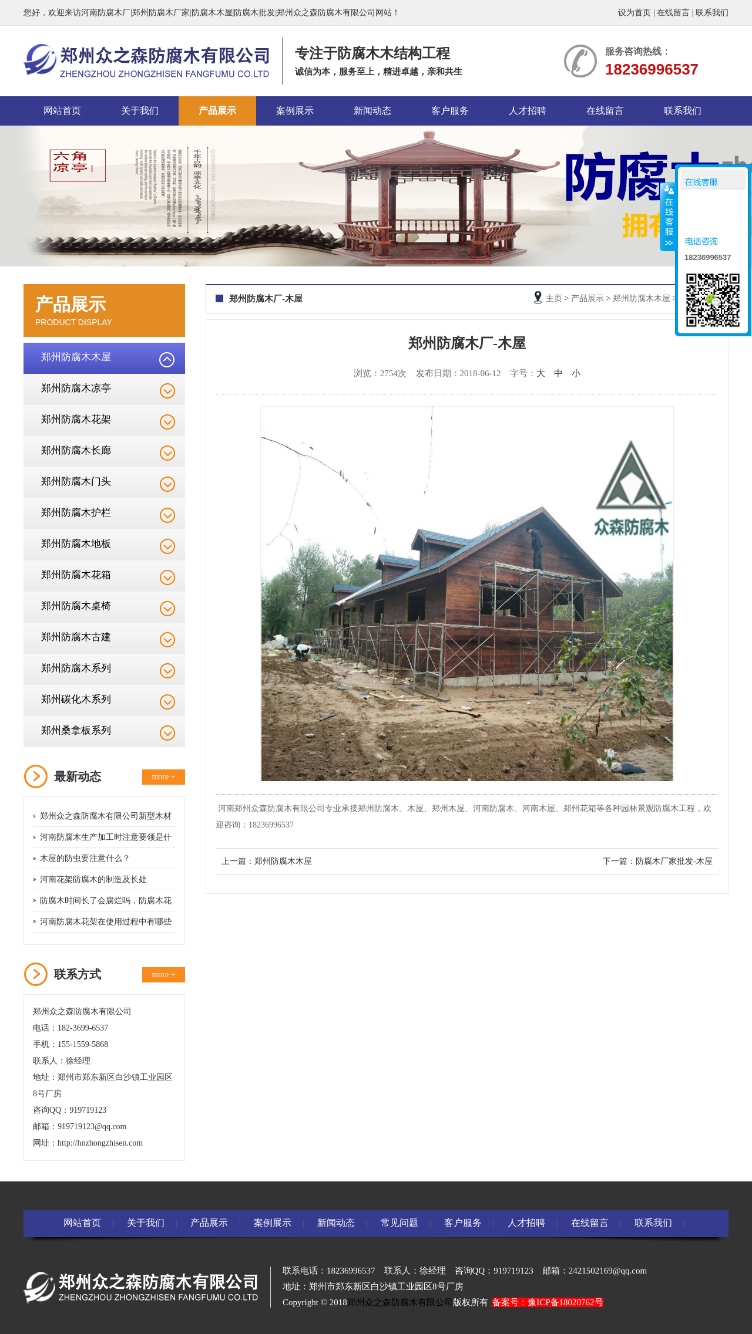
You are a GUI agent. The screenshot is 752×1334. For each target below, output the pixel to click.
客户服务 (450, 111)
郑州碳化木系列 (76, 699)
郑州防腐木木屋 (76, 357)
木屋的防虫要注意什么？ (85, 858)
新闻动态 (372, 111)
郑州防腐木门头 (76, 481)
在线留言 (673, 12)
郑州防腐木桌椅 (76, 606)
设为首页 (634, 12)
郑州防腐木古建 (76, 637)
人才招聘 (527, 111)
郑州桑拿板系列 (76, 730)
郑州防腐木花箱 (76, 574)
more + (163, 776)
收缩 (668, 216)
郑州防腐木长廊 (76, 450)
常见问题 (399, 1223)
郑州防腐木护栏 (76, 512)
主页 (554, 298)
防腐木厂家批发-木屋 (674, 861)
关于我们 (140, 111)
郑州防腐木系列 (76, 668)
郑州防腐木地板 (76, 543)
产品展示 (217, 111)
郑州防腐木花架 (76, 419)
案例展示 (295, 111)
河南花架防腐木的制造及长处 (93, 879)
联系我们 (712, 12)
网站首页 (62, 111)
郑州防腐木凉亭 (76, 388)
